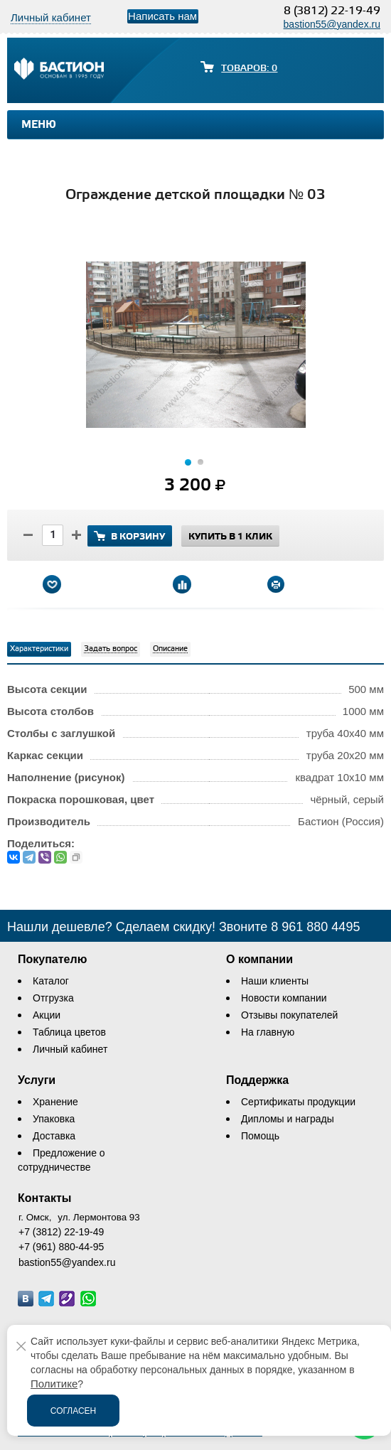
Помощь (260, 1136)
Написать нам (162, 16)
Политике (54, 1384)
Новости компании (284, 998)
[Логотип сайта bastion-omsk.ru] (59, 70)
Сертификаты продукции (298, 1101)
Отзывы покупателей (289, 1015)
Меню (38, 125)
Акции (46, 1015)
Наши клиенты (275, 981)
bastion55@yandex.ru (332, 24)
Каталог (51, 981)
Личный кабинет (70, 1049)
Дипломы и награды (287, 1118)
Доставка (54, 1136)
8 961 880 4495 (315, 927)
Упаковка (54, 1118)
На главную (267, 1032)
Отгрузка (53, 998)
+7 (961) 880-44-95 (61, 1246)
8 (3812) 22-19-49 (332, 11)
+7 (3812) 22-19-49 (61, 1231)
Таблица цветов (69, 1032)
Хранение (55, 1101)
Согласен (73, 1411)
